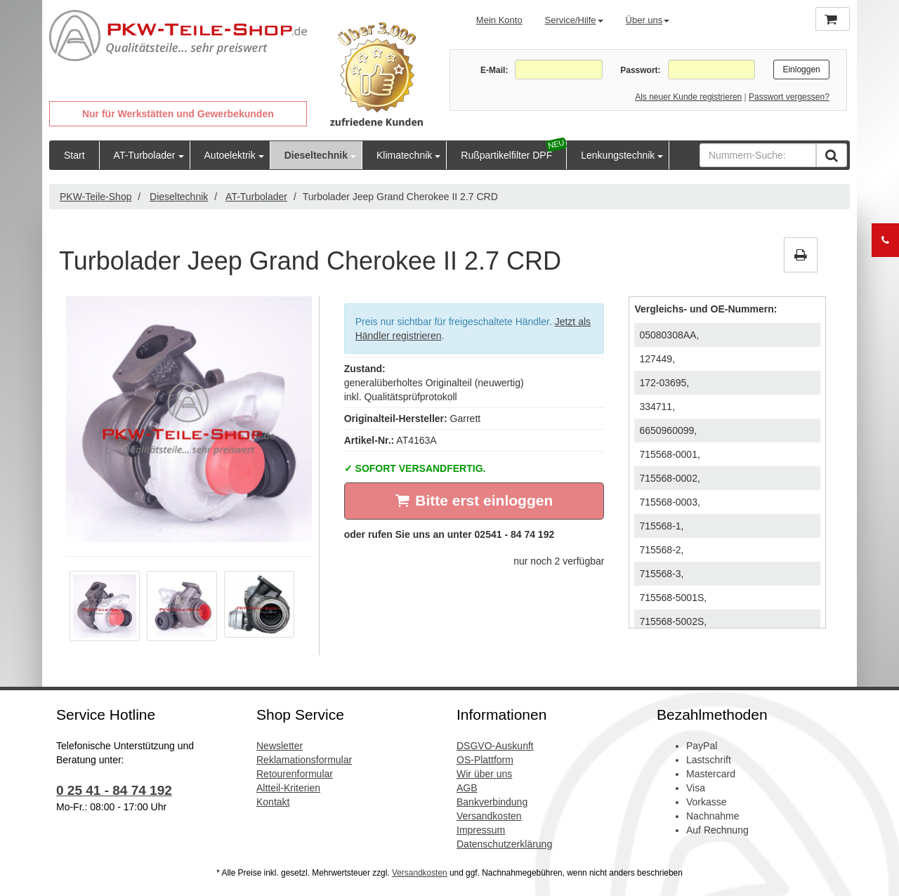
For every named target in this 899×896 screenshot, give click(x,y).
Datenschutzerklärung (504, 844)
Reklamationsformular (304, 759)
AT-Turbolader (145, 155)
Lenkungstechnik (618, 155)
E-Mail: (494, 70)
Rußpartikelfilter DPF (506, 155)
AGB (467, 787)
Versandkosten (489, 816)
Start (74, 155)
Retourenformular (294, 773)
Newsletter (279, 745)
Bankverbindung (492, 802)
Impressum (481, 830)
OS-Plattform (485, 759)
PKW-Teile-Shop (95, 196)
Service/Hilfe (574, 20)
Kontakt (272, 802)
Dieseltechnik (316, 155)
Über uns (648, 20)
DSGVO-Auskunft (495, 745)
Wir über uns (484, 773)
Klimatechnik (404, 155)
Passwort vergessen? (789, 97)
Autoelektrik (230, 155)
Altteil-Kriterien (288, 787)
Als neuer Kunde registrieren (688, 97)
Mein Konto (499, 20)
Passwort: (640, 70)
